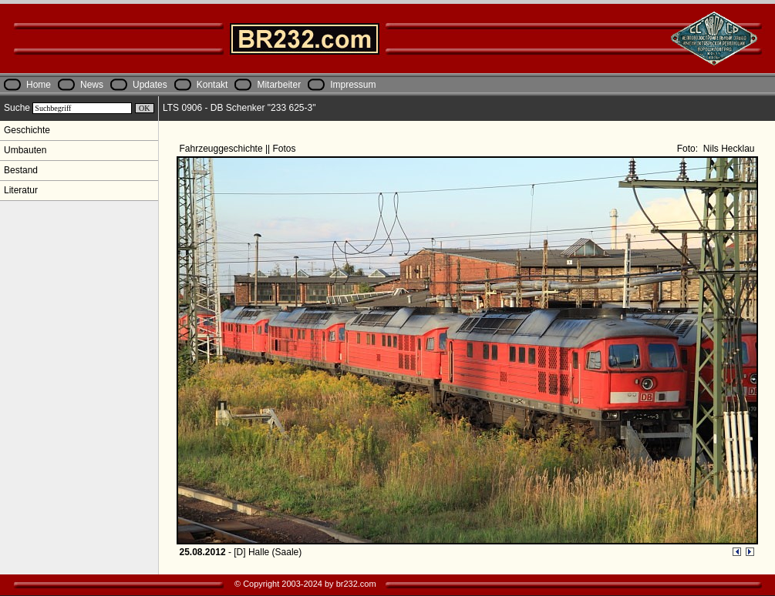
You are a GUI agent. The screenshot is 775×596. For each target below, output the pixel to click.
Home (38, 84)
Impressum (353, 84)
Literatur (21, 190)
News (91, 84)
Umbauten (25, 150)
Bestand (21, 170)
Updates (150, 84)
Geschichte (27, 130)
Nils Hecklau (727, 148)
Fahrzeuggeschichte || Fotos (239, 148)
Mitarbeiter (279, 84)
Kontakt (212, 84)
